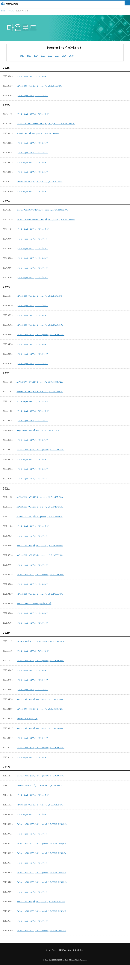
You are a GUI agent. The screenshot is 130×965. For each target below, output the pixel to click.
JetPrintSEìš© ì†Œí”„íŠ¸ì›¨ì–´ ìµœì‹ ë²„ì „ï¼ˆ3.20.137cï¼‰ (42, 497)
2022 (54, 55)
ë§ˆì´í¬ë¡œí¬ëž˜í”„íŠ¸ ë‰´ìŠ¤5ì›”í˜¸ (35, 162)
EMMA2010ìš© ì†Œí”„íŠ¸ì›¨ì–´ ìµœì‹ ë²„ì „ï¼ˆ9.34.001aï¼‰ (44, 449)
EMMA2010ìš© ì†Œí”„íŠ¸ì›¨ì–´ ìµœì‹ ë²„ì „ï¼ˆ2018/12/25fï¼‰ (45, 853)
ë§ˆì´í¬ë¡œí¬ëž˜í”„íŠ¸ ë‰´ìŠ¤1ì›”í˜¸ (35, 95)
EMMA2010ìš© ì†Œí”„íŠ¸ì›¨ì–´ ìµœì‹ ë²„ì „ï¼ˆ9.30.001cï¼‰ (44, 775)
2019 (77, 55)
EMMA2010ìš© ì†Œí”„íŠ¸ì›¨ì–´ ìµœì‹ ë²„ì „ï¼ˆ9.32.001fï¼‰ (44, 574)
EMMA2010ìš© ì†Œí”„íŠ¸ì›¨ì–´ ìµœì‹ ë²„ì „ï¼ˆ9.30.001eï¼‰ (44, 747)
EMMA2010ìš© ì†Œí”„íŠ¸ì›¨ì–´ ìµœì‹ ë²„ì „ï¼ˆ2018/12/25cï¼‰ (45, 911)
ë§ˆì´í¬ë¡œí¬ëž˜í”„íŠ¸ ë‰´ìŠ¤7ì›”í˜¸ (35, 152)
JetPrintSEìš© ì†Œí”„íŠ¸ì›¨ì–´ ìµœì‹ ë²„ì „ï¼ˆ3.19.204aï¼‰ (43, 728)
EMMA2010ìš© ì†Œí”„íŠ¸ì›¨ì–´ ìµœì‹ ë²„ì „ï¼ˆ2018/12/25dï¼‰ (45, 882)
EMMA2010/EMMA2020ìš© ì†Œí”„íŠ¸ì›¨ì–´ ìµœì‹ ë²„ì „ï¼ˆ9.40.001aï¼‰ (50, 123)
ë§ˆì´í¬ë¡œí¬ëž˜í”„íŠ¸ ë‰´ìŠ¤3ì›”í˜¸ (35, 76)
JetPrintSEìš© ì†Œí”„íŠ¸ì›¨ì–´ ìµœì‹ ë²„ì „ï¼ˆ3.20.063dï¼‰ (43, 555)
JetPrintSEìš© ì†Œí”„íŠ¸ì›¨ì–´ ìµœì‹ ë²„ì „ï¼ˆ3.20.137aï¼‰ (42, 516)
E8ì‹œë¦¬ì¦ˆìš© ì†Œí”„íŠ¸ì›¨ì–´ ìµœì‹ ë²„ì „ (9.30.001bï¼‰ (42, 785)
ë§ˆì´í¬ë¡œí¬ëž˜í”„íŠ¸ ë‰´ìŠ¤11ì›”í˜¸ (35, 113)
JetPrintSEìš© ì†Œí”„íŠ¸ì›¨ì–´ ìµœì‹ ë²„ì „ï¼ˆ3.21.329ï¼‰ (42, 85)
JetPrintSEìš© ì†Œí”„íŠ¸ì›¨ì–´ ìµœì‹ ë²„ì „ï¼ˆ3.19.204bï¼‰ (43, 708)
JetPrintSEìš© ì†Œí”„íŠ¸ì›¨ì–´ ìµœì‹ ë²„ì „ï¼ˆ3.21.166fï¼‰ (43, 181)
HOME (3, 11)
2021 (61, 55)
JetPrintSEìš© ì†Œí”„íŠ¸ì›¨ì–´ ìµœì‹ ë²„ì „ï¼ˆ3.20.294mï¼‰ (43, 324)
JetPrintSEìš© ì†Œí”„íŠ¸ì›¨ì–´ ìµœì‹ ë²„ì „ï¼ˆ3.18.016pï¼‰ (43, 804)
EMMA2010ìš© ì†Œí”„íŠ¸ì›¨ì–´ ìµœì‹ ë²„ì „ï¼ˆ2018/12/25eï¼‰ (45, 872)
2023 (46, 55)
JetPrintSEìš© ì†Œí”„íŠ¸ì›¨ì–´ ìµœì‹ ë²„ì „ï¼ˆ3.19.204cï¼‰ (43, 699)
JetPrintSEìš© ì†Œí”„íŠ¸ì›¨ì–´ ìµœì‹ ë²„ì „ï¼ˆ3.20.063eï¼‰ (43, 545)
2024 (38, 55)
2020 (69, 55)
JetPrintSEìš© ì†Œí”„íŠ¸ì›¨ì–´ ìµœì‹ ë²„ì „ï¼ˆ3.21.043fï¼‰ (43, 295)
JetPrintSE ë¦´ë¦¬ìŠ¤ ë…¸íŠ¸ (29, 718)
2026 (22, 55)
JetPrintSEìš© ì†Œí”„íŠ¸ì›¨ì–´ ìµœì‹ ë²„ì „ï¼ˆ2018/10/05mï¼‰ (44, 901)
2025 (30, 55)
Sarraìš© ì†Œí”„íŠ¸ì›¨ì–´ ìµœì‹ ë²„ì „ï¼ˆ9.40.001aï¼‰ (41, 133)
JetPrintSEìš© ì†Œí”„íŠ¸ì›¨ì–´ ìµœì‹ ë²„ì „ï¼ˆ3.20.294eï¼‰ (42, 391)
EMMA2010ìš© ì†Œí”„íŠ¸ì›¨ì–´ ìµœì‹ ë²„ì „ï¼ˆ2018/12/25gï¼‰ (45, 843)
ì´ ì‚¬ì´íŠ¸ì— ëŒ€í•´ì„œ (56, 950)
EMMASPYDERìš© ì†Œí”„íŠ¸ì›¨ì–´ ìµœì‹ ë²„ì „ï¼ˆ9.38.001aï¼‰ (46, 209)
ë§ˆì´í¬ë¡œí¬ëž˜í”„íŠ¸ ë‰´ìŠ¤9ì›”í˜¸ (35, 142)
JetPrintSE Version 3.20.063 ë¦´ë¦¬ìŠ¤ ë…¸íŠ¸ (36, 603)
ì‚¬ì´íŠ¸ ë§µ (77, 950)
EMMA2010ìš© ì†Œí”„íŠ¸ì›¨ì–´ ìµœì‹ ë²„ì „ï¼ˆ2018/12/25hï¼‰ (45, 823)
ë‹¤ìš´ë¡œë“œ (10, 11)
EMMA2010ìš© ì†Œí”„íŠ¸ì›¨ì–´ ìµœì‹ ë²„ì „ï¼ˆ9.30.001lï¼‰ (44, 660)
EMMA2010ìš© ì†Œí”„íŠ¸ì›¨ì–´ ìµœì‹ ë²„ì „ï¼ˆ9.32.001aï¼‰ (43, 641)
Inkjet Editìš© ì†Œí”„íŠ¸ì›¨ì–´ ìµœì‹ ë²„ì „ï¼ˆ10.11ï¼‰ (41, 430)
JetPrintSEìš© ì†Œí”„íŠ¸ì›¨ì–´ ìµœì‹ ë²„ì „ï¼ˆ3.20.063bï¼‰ (43, 593)
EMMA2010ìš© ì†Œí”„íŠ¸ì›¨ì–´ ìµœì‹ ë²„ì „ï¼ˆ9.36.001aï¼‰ (44, 334)
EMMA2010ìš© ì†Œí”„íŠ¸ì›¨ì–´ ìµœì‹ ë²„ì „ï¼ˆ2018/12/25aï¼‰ (45, 930)
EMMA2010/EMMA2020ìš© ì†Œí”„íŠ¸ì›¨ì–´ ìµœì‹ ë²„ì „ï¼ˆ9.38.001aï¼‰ (50, 219)
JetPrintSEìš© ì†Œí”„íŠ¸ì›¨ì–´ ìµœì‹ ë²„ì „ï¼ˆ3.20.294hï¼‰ (42, 381)
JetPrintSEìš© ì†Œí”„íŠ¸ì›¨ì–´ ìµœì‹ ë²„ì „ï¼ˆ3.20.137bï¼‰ (42, 506)
